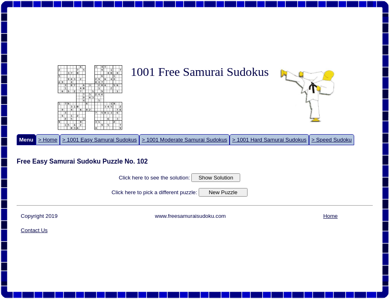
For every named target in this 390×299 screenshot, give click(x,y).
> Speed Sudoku (331, 140)
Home (330, 216)
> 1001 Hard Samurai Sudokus (269, 140)
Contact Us (34, 230)
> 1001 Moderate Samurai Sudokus (184, 140)
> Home (47, 140)
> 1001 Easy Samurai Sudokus (99, 140)
